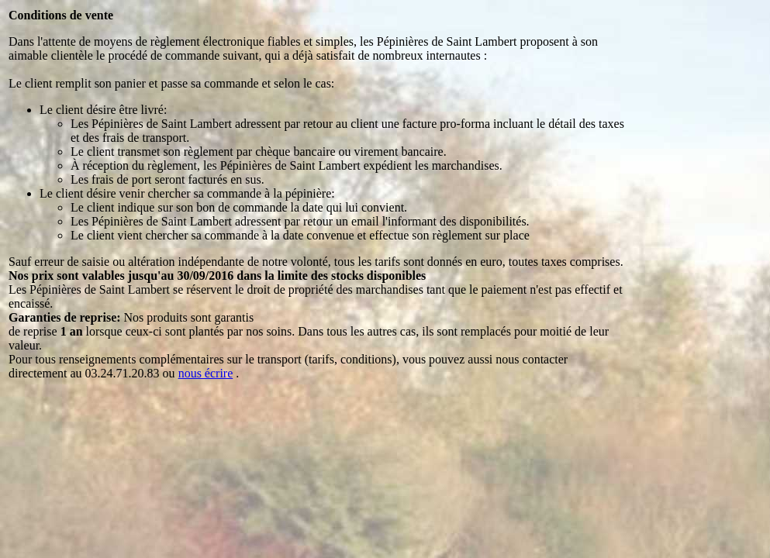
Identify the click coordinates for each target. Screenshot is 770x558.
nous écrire (205, 373)
